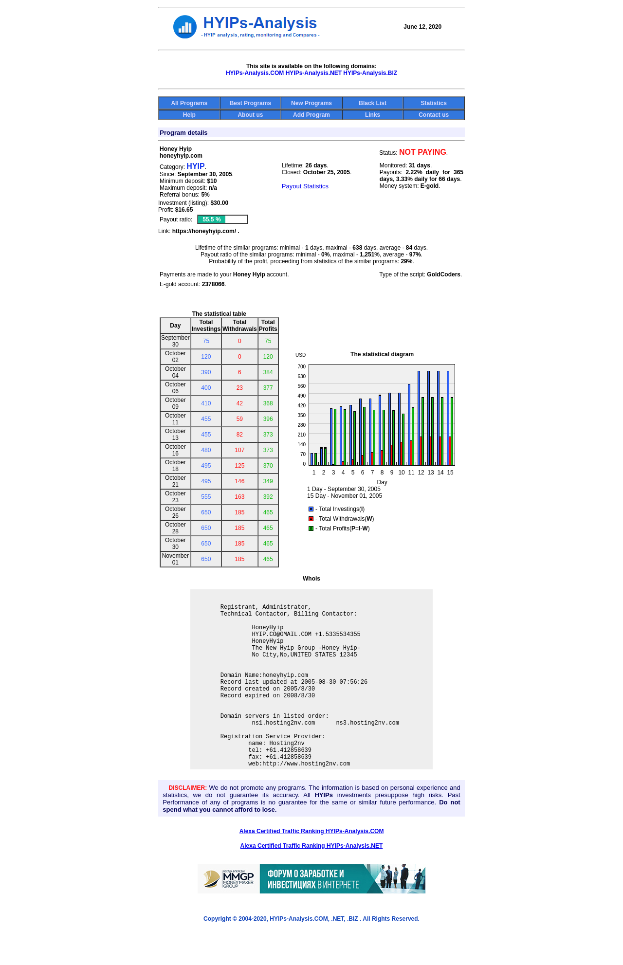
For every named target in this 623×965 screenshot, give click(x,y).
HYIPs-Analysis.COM (255, 73)
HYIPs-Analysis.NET (314, 73)
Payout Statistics (305, 186)
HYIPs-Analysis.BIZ (370, 73)
